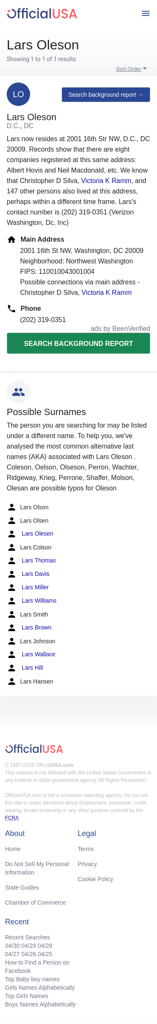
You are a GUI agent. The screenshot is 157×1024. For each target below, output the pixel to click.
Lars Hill (25, 668)
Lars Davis (28, 574)
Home (13, 849)
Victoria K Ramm (106, 180)
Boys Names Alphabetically (40, 1004)
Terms (86, 849)
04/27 (12, 954)
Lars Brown (29, 628)
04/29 (28, 945)
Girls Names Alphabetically (40, 987)
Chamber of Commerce (35, 902)
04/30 (12, 945)
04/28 (45, 945)
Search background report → (106, 94)
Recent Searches (27, 937)
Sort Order (129, 69)
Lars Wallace (31, 655)
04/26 (28, 954)
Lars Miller (28, 588)
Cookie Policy (95, 879)
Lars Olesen (30, 534)
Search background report (78, 343)
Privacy (87, 864)
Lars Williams (32, 601)
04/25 (45, 954)
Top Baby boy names (32, 979)
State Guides (22, 887)
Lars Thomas (31, 561)
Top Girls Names (26, 996)
